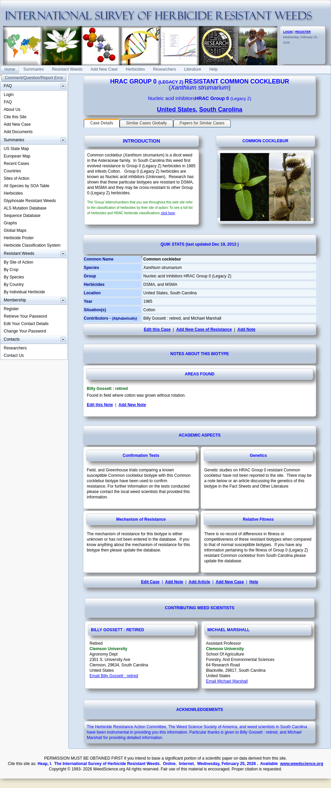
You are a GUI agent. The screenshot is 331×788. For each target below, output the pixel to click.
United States (176, 109)
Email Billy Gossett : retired (114, 675)
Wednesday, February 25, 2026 (300, 37)
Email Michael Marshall (227, 681)
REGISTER (303, 31)
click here (168, 213)
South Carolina (221, 109)
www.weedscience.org (301, 763)
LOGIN (288, 31)
